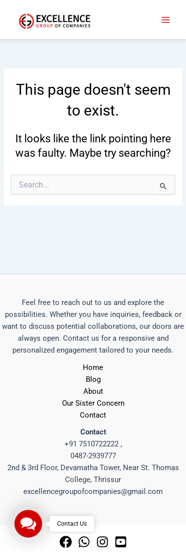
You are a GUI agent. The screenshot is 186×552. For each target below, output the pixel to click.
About (93, 391)
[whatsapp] (84, 542)
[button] (28, 523)
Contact (93, 415)
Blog (93, 379)
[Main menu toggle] (165, 19)
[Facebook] (66, 542)
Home (93, 367)
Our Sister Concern (93, 403)
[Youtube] (121, 542)
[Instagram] (102, 542)
